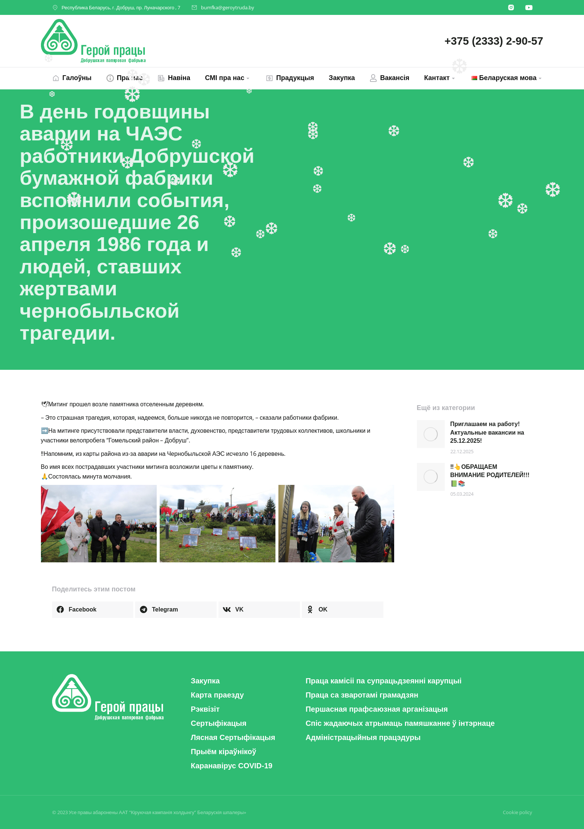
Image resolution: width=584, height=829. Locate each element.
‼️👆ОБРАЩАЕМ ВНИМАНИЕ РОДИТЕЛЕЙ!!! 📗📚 (490, 475)
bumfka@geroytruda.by (227, 7)
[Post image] (431, 434)
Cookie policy (517, 812)
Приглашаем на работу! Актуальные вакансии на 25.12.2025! (487, 432)
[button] (93, 609)
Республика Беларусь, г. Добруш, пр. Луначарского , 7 (121, 7)
